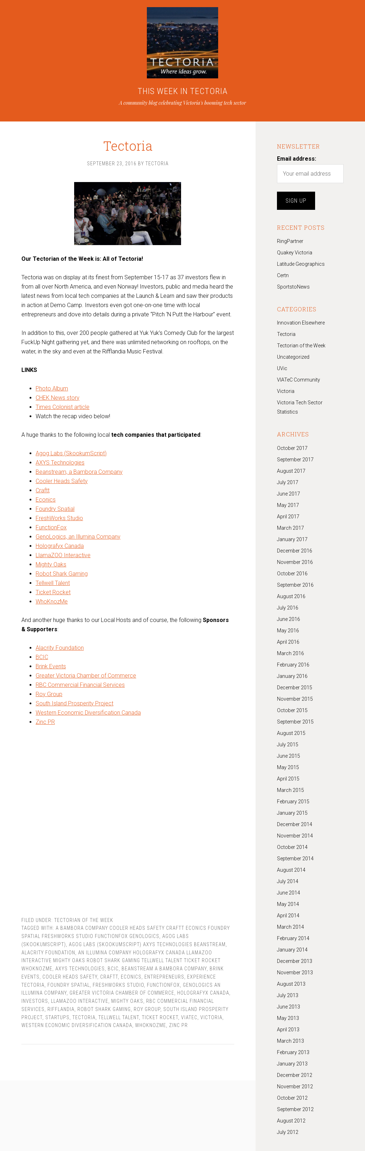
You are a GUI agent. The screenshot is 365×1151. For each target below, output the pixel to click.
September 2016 (295, 585)
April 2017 (288, 516)
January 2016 (292, 676)
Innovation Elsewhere (301, 323)
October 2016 (292, 573)
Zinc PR (45, 723)
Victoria (211, 1019)
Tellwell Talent (53, 584)
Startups (57, 1019)
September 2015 (295, 722)
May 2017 (288, 505)
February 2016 (293, 665)
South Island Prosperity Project (74, 705)
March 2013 (290, 1041)
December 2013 (294, 961)
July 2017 (287, 482)
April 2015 (288, 779)
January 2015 (292, 813)
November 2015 (295, 699)
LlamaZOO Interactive (63, 557)
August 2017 (291, 471)
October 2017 (292, 448)
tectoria (84, 1019)
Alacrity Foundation (60, 649)
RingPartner (290, 241)
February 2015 (293, 801)
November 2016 (295, 562)
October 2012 (292, 1098)
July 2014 (287, 881)
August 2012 (291, 1121)
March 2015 (290, 790)
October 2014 (292, 847)
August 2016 (291, 596)
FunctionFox (51, 529)
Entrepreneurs (164, 978)
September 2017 (295, 459)
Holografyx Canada (60, 547)
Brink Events (51, 668)
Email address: (296, 158)
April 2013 (288, 1029)
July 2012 (287, 1132)
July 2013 (287, 995)
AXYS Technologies (60, 464)
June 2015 (288, 756)
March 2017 (290, 528)
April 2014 (288, 915)
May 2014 (288, 904)
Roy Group (49, 696)
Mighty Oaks (51, 566)
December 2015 (294, 687)
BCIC (42, 658)
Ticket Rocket (53, 594)
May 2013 (288, 1018)
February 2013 (293, 1052)
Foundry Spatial (55, 510)
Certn (283, 275)
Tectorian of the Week (83, 922)
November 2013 (295, 972)
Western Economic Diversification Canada (88, 714)
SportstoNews (293, 287)
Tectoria (127, 138)
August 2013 (291, 984)
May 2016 (288, 630)
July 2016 (287, 608)
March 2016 (290, 653)
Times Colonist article (62, 408)
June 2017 (288, 494)
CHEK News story (57, 399)
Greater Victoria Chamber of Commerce (86, 677)
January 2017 (292, 539)
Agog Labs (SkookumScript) (71, 455)
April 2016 (288, 642)
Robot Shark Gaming (62, 575)
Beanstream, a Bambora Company (79, 473)
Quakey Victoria (294, 252)
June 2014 (288, 893)
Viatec (189, 1019)
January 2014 (292, 950)
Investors (34, 1003)
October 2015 (292, 710)
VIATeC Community (298, 380)
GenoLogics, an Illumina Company (78, 538)
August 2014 (291, 870)
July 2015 (287, 744)
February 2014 (293, 938)
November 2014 (295, 836)
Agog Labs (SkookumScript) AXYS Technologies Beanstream (147, 946)
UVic (282, 368)
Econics (46, 501)
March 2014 (290, 927)
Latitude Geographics (301, 264)
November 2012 (295, 1086)
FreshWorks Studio (59, 520)
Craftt (43, 492)
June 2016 (288, 619)
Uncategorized (293, 357)
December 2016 (294, 551)
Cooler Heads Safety (62, 482)
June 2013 (288, 1007)
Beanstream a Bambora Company (164, 970)
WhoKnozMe (52, 603)
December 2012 (294, 1075)
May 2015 (288, 767)
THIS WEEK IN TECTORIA (183, 91)
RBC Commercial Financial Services (80, 686)
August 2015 (291, 733)
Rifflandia (60, 1011)
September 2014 (295, 858)
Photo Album (52, 390)
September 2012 (295, 1109)
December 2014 (294, 824)
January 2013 (292, 1064)
